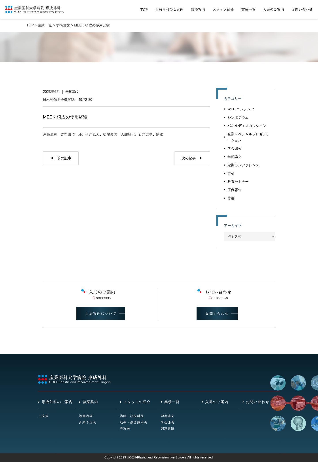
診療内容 (86, 416)
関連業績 (167, 428)
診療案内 (198, 9)
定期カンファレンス (243, 165)
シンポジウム (238, 117)
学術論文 (72, 92)
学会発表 (234, 148)
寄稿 (231, 173)
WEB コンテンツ (240, 109)
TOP (144, 9)
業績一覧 (248, 9)
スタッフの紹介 (137, 402)
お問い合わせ (302, 9)
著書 (231, 198)
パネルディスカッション (246, 126)
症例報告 (234, 190)
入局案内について (100, 313)
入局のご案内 (273, 9)
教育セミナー (238, 182)
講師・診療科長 (132, 416)
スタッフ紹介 (223, 9)
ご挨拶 (43, 416)
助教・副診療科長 (134, 422)
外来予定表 (87, 422)
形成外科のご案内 (169, 9)
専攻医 (125, 428)
